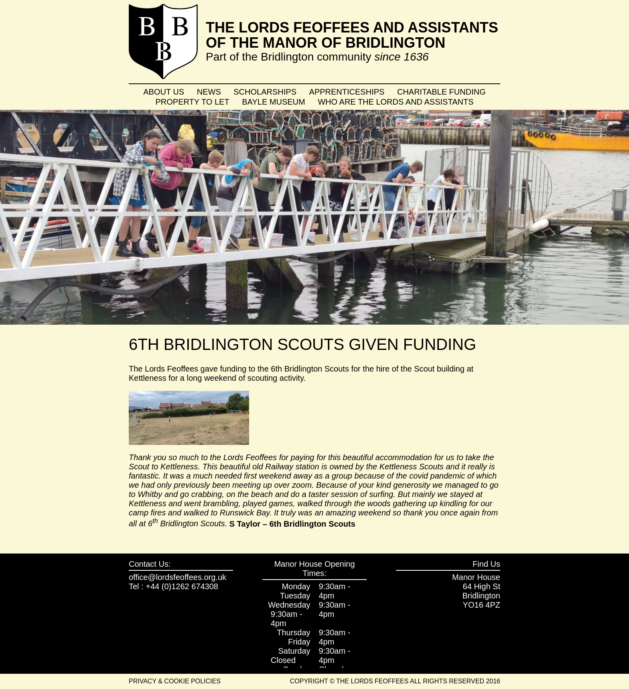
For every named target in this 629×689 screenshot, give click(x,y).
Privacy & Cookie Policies (175, 681)
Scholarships (264, 91)
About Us (163, 91)
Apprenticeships (347, 91)
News (209, 91)
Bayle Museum (273, 101)
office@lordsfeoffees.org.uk (177, 577)
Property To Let (192, 101)
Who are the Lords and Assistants (395, 101)
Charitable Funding (441, 91)
